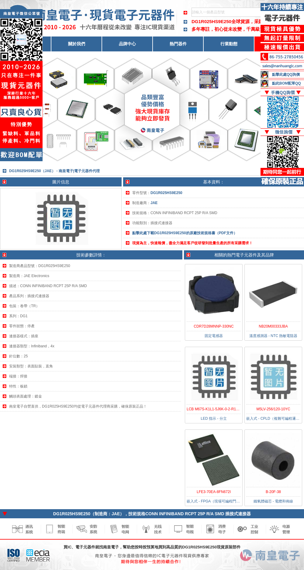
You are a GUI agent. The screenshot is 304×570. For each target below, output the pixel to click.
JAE (153, 203)
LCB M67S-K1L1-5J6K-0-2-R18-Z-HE (217, 409)
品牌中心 (127, 43)
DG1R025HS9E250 (211, 21)
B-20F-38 (273, 492)
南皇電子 (111, 547)
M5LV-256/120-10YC (273, 409)
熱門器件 (178, 43)
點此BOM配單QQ (286, 83)
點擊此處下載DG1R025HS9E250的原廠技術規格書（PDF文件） (184, 233)
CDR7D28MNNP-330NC (213, 326)
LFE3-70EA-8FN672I (214, 492)
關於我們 (76, 43)
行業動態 (228, 43)
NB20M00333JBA (273, 326)
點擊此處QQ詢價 (286, 74)
